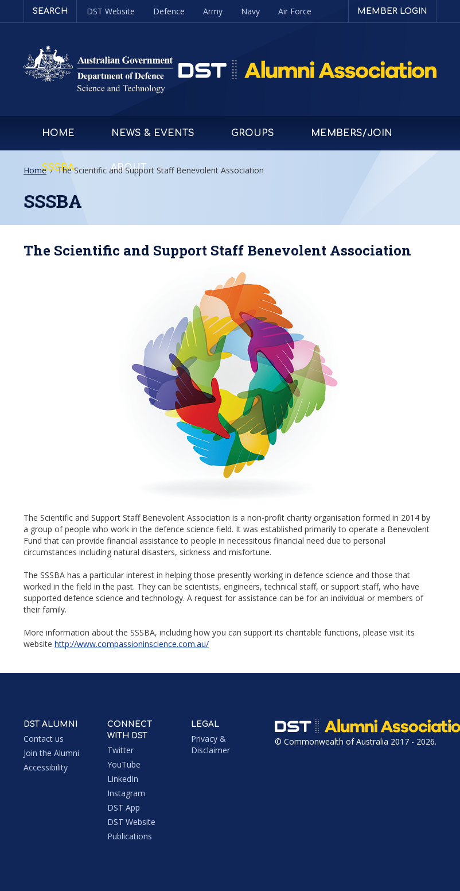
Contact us (44, 738)
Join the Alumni (51, 752)
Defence (169, 11)
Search (50, 11)
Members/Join (351, 133)
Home (58, 133)
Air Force (294, 11)
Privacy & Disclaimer (210, 744)
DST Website (111, 11)
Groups (252, 133)
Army (213, 11)
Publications (129, 836)
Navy (250, 11)
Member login (392, 11)
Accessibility (46, 767)
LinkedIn (122, 778)
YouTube (124, 764)
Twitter (120, 750)
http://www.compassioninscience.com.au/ (131, 643)
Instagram (126, 793)
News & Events (152, 133)
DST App (123, 807)
